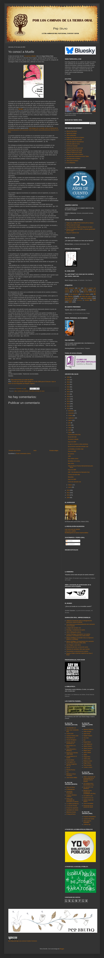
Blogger (62, 949)
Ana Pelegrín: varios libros (73, 645)
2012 (68, 490)
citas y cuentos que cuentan (21, 391)
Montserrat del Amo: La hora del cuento (77, 647)
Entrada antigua (53, 450)
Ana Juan (86, 738)
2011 (68, 492)
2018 (68, 396)
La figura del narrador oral (73, 628)
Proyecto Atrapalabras (90, 816)
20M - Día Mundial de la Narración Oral (78, 472)
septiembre (71, 418)
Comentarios (70, 544)
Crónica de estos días (74, 474)
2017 (68, 399)
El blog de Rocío (70, 814)
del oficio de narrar (39, 391)
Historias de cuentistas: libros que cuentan (78, 649)
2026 (68, 377)
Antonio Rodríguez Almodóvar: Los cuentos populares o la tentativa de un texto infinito (78, 634)
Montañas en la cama (74, 461)
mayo (70, 427)
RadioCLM (68, 300)
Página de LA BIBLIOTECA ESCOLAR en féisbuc (79, 223)
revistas (87, 300)
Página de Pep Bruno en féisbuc (75, 137)
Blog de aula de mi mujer (73, 225)
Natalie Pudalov (88, 735)
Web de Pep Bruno (71, 131)
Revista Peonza (70, 770)
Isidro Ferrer (87, 733)
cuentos (84, 290)
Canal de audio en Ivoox (73, 144)
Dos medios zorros (73, 458)
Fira (67, 772)
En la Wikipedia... (71, 162)
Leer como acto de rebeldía (72, 529)
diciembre (71, 410)
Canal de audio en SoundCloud (75, 141)
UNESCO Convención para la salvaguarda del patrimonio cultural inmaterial (79, 621)
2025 (68, 379)
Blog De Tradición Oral (72, 233)
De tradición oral (88, 795)
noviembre (71, 413)
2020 (68, 391)
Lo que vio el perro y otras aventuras (78, 444)
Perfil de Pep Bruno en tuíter (74, 139)
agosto (70, 420)
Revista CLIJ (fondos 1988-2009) (72, 753)
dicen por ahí (69, 298)
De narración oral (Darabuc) (88, 787)
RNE (94, 300)
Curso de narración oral (74, 482)
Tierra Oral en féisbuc (72, 160)
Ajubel (85, 754)
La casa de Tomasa (71, 805)
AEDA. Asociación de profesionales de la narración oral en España (89, 779)
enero (70, 487)
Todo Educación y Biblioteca (71, 749)
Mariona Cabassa (88, 729)
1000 (69, 456)
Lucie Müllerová (88, 744)
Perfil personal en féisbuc (73, 158)
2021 (68, 389)
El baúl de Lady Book (72, 808)
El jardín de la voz (88, 798)
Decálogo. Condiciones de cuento (75, 630)
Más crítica (71, 463)
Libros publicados (71, 135)
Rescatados (79, 300)
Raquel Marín (87, 742)
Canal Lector (69, 733)
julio (69, 423)
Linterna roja (87, 824)
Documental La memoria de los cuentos (77, 651)
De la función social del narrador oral (78, 446)
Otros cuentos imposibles (87, 821)
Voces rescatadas (88, 803)
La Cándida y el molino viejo (75, 449)
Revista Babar (70, 760)
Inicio (35, 450)
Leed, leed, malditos (70, 531)
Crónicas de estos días (74, 434)
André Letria (87, 759)
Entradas (69, 541)
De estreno (71, 454)
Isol (84, 740)
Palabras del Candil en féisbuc (74, 154)
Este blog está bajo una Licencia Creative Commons (22, 941)
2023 (68, 384)
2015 (68, 403)
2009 (68, 497)
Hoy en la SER (72, 442)
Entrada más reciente (14, 450)
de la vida (75, 292)
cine (79, 288)
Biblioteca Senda (71, 812)
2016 (68, 401)
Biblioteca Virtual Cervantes (71, 774)
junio (69, 425)
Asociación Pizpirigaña (69, 792)
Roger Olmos (87, 763)
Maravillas (71, 477)
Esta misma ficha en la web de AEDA (22, 379)
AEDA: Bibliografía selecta (73, 632)
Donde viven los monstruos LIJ (70, 742)
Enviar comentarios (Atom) (23, 453)
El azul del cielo (72, 437)
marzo (70, 432)
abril (69, 430)
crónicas (76, 290)
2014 (68, 406)
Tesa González (88, 765)
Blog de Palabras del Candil (74, 152)
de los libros (32, 391)
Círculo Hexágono (71, 740)
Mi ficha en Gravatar (72, 146)
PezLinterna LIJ (70, 738)
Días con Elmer (70, 787)
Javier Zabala (87, 752)
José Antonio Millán (71, 777)
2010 (68, 495)
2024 (68, 382)
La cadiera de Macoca (72, 803)
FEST (79, 298)
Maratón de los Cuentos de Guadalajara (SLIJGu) (90, 792)
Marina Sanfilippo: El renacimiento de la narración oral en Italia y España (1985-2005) (80, 642)
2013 (68, 408)
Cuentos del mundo (89, 819)
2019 (68, 394)
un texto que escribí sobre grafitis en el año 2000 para (31, 381)
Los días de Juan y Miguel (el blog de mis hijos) (79, 227)
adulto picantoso (69, 288)
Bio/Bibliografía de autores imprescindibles (76, 532)
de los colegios (85, 294)
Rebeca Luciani (88, 761)
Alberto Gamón (88, 746)
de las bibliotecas (90, 292)
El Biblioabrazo (70, 789)
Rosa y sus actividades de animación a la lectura (72, 800)
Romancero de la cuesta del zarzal (88, 806)
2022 (68, 387)
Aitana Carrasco (88, 748)
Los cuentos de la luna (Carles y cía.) (89, 784)
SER (70, 302)
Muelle (21, 109)
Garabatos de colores (72, 810)
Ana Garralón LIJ (71, 728)
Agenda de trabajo (71, 133)
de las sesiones (73, 294)
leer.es (68, 767)
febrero (70, 485)
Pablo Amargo (87, 731)
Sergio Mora (87, 756)
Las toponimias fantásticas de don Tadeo (77, 156)
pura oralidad (87, 298)
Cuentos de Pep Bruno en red (74, 148)
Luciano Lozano (88, 767)
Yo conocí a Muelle (30, 56)
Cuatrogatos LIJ (70, 762)
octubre (70, 415)
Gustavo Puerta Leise (72, 735)
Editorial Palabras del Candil (74, 150)
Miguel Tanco (87, 750)
